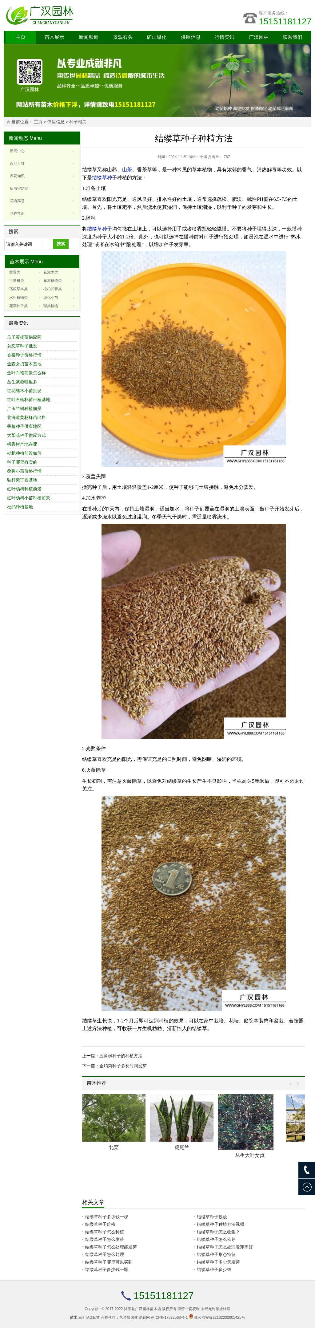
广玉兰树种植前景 (24, 408)
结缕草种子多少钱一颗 (106, 1269)
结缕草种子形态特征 (216, 1254)
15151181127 (285, 21)
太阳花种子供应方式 (26, 435)
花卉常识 (17, 213)
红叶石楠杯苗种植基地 (28, 399)
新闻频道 (88, 37)
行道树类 (16, 280)
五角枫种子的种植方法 (120, 1055)
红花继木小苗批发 (24, 390)
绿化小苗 (50, 297)
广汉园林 (259, 37)
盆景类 (14, 272)
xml (81, 1317)
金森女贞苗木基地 (24, 363)
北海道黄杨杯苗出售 (26, 417)
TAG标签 (92, 1317)
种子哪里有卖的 (22, 462)
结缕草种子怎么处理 (104, 1254)
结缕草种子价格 (100, 1224)
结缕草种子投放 (212, 1216)
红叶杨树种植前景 (24, 488)
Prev (292, 1084)
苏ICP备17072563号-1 (169, 1317)
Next (296, 1084)
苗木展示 (54, 37)
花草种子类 (18, 306)
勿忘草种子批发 (22, 345)
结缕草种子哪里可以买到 (109, 1262)
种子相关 (77, 122)
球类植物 (50, 306)
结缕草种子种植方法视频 (220, 1224)
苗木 (73, 1317)
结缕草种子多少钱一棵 (106, 1216)
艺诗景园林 (128, 1317)
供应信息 (191, 37)
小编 (203, 157)
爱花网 (144, 1317)
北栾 (114, 1147)
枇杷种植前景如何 (24, 453)
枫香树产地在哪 (22, 444)
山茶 (127, 169)
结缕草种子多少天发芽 (218, 1262)
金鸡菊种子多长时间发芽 (123, 1065)
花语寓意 (17, 201)
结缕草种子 (104, 177)
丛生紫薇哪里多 (22, 381)
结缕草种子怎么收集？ (218, 1231)
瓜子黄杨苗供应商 (24, 337)
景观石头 (123, 37)
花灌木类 (50, 272)
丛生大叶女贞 (250, 1155)
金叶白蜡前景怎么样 (26, 372)
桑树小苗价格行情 (24, 471)
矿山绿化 (156, 37)
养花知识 (17, 176)
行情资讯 (224, 37)
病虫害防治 (19, 188)
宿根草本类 (18, 289)
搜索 (61, 243)
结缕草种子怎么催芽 (216, 1239)
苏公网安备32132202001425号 (219, 1317)
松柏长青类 (52, 289)
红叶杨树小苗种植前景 (28, 497)
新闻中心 (17, 151)
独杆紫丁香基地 (22, 479)
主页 (21, 37)
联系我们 (292, 37)
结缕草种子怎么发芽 (104, 1239)
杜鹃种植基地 (20, 506)
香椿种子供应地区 (24, 426)
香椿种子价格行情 (24, 354)
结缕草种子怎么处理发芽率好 (225, 1247)
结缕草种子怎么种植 (104, 1231)
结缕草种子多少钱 (214, 1269)
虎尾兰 (181, 1147)
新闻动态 (18, 138)
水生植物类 (18, 297)
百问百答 (17, 163)
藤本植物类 (52, 280)
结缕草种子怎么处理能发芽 (111, 1247)
